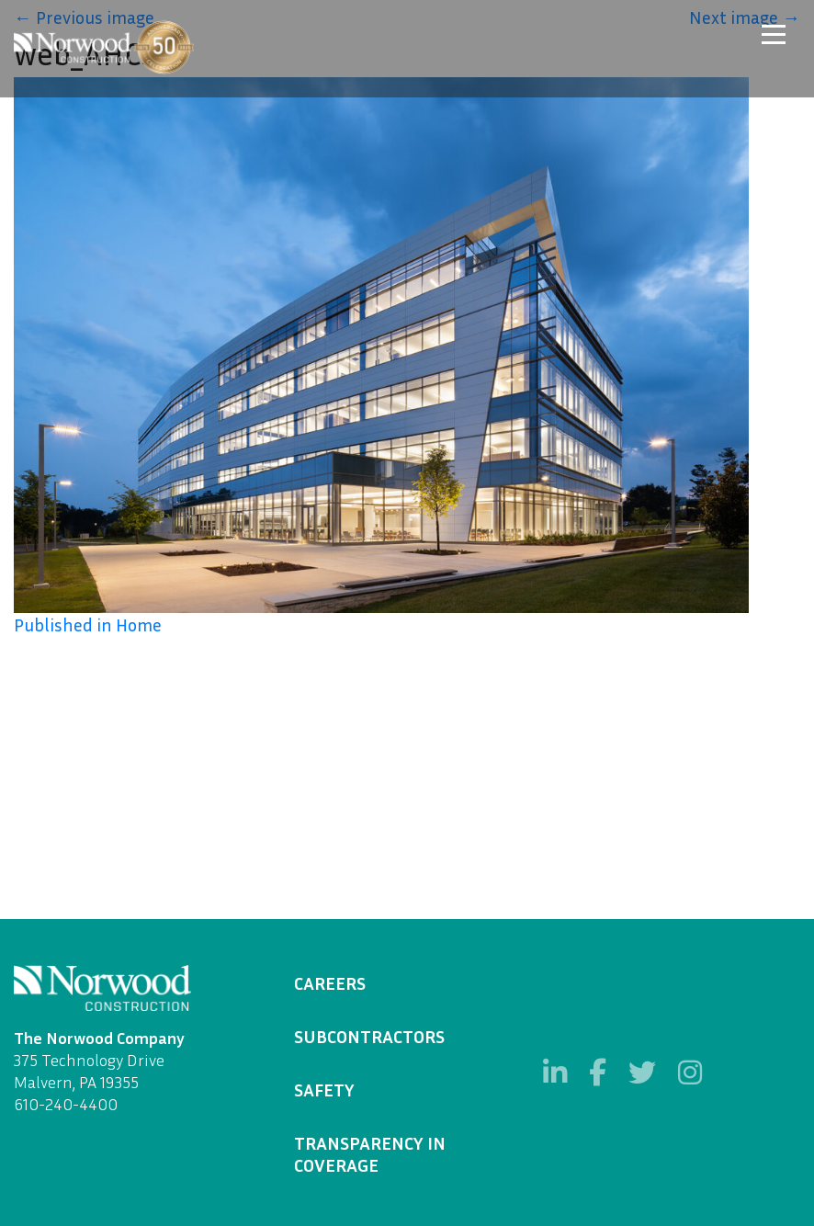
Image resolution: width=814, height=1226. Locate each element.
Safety (324, 1089)
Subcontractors (369, 1036)
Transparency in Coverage (370, 1153)
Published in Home (88, 624)
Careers (330, 982)
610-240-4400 (66, 1104)
